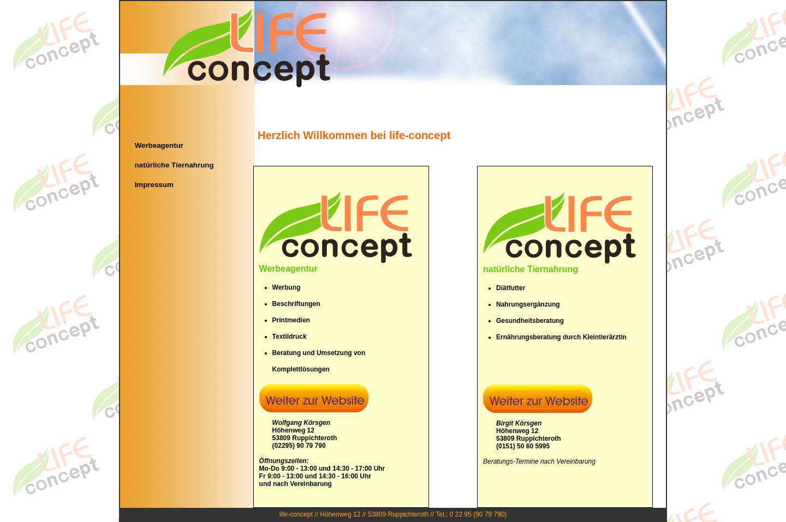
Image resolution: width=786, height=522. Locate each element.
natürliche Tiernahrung (174, 165)
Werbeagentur (159, 145)
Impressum (154, 185)
